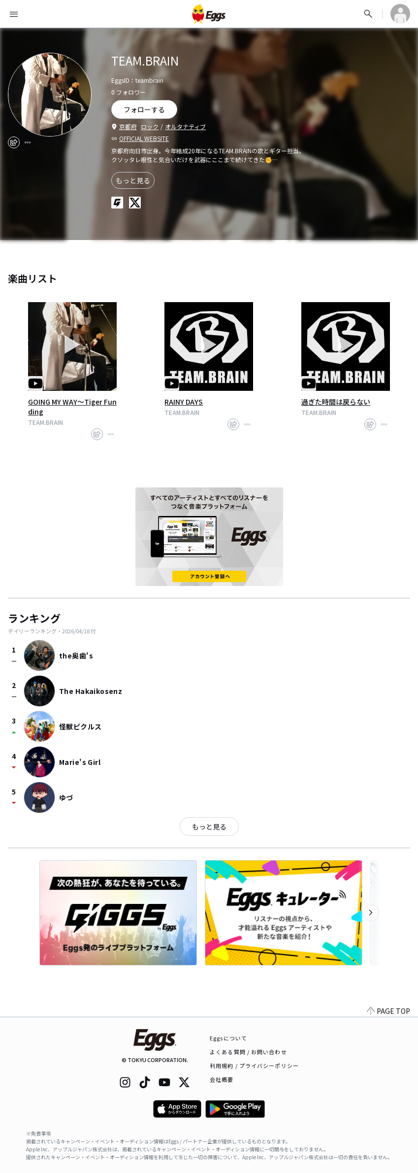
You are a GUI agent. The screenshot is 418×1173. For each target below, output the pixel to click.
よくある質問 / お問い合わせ (248, 1052)
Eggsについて (228, 1038)
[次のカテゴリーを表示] (370, 912)
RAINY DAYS (183, 402)
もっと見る (133, 180)
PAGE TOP (388, 1011)
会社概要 (221, 1079)
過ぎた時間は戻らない (335, 402)
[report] (27, 142)
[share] (14, 142)
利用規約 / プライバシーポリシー (254, 1066)
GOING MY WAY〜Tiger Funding (72, 406)
